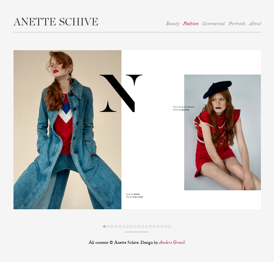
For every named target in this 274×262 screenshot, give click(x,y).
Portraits (237, 24)
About (255, 24)
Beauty (172, 24)
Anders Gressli (172, 243)
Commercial (213, 24)
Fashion (190, 24)
